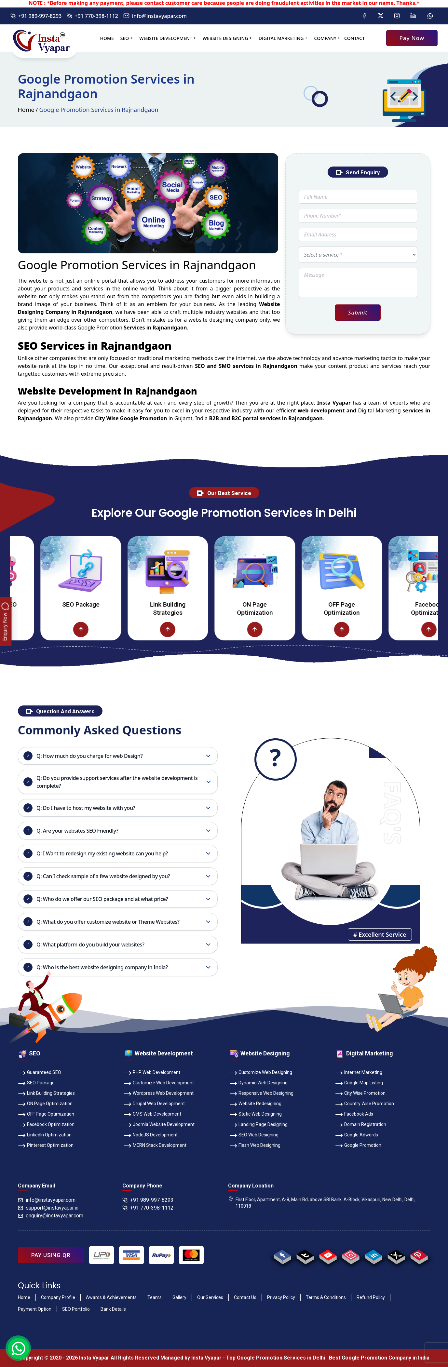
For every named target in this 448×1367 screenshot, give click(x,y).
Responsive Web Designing (261, 1094)
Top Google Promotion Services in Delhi (275, 1358)
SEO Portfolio (76, 1309)
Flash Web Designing (254, 1146)
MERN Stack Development (155, 1146)
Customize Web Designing (260, 1073)
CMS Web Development (152, 1115)
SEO (124, 38)
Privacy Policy (281, 1297)
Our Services (210, 1297)
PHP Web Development (152, 1073)
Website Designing (225, 38)
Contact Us (245, 1297)
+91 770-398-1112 (92, 16)
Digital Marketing (281, 38)
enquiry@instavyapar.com (50, 1216)
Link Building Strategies (190, 608)
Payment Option (34, 1309)
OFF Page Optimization (365, 608)
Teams (154, 1297)
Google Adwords (356, 1135)
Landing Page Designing (258, 1125)
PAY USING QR (51, 1255)
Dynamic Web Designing (258, 1083)
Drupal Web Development (154, 1104)
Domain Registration (360, 1125)
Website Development (165, 38)
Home (107, 38)
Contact (354, 38)
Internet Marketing (358, 1073)
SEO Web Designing (253, 1135)
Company (325, 38)
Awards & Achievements (111, 1297)
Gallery (179, 1297)
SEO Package (103, 604)
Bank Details (113, 1309)
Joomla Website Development (159, 1125)
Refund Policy (371, 1297)
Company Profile (58, 1297)
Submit (357, 312)
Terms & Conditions (326, 1297)
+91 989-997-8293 (35, 16)
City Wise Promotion (360, 1094)
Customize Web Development (159, 1083)
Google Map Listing (359, 1083)
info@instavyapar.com (155, 16)
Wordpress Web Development (159, 1094)
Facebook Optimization (46, 1125)
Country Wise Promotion (364, 1104)
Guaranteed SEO (39, 1073)
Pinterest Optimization (46, 1146)
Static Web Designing (255, 1115)
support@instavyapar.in (48, 1208)
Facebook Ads (354, 1115)
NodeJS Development (151, 1135)
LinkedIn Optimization (45, 1135)
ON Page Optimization (277, 608)
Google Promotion (99, 327)
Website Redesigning (255, 1104)
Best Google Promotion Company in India (379, 1358)
